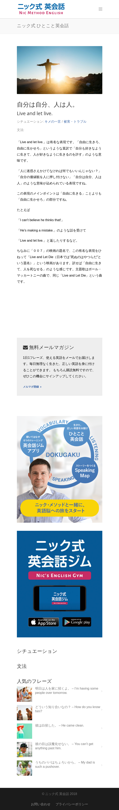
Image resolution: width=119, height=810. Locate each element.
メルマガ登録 (32, 386)
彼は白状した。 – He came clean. (59, 725)
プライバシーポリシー (72, 804)
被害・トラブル (75, 121)
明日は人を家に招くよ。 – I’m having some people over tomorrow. (66, 690)
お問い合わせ (40, 804)
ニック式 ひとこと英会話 (43, 25)
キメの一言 (53, 121)
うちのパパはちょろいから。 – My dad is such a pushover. (65, 764)
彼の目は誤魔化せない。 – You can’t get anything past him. (64, 746)
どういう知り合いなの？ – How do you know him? (67, 709)
